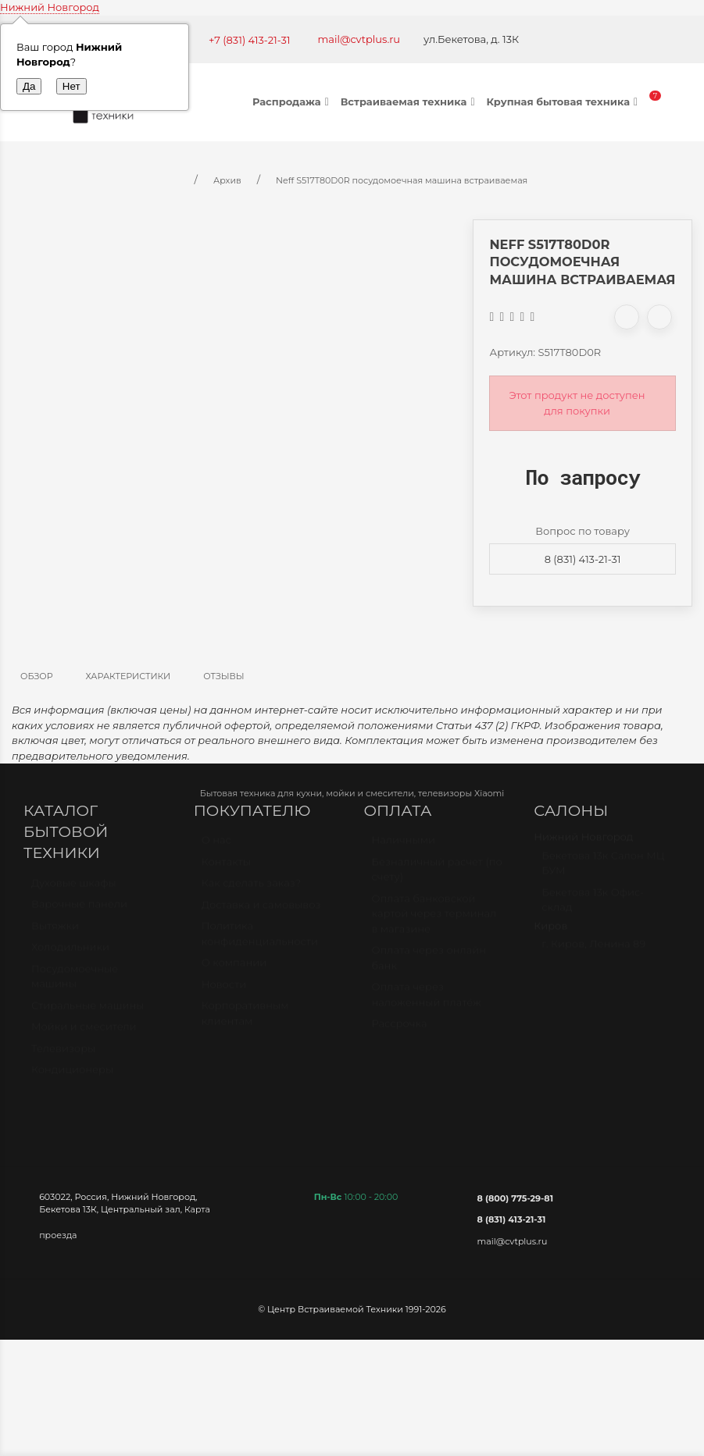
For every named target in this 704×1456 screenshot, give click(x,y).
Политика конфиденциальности (260, 941)
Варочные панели (79, 911)
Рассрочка (399, 1030)
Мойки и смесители (84, 1033)
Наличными (403, 847)
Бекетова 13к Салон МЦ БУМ (602, 870)
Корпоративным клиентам (245, 1020)
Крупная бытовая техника (563, 101)
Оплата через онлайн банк (429, 965)
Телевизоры (63, 1055)
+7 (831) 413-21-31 (250, 40)
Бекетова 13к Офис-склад (592, 907)
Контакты (226, 869)
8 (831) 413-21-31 (583, 559)
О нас (216, 847)
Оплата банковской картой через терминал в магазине (434, 920)
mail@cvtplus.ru (359, 39)
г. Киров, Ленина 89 (593, 951)
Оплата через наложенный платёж (426, 1002)
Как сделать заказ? (251, 890)
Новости (224, 991)
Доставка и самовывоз (261, 912)
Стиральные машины (87, 1012)
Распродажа (292, 101)
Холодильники (70, 954)
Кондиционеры (72, 1076)
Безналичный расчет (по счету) (437, 877)
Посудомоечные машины (74, 984)
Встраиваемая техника (410, 101)
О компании (234, 969)
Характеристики (128, 676)
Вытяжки (55, 933)
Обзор (36, 676)
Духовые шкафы (73, 890)
